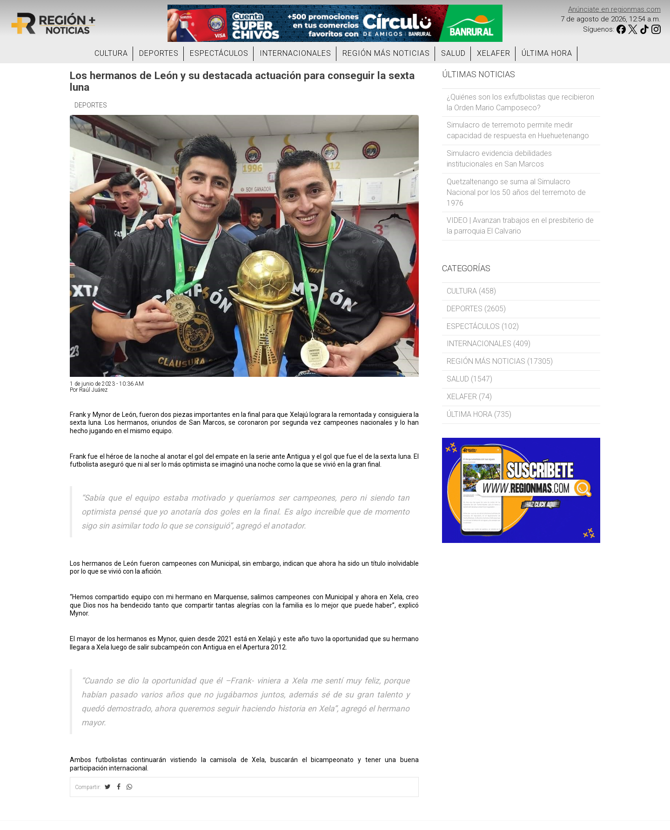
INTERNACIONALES (295, 53)
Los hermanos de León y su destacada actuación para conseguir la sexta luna (242, 81)
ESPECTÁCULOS (219, 53)
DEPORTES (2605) (476, 308)
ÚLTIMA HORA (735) (479, 414)
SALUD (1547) (469, 379)
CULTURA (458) (471, 291)
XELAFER (493, 53)
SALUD (453, 53)
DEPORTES (159, 53)
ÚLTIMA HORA (547, 53)
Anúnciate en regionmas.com (614, 9)
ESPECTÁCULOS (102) (483, 326)
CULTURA (111, 53)
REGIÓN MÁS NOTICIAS (386, 53)
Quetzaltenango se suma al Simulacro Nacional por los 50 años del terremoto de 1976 (516, 192)
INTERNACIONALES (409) (488, 343)
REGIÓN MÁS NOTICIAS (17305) (500, 361)
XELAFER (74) (469, 396)
